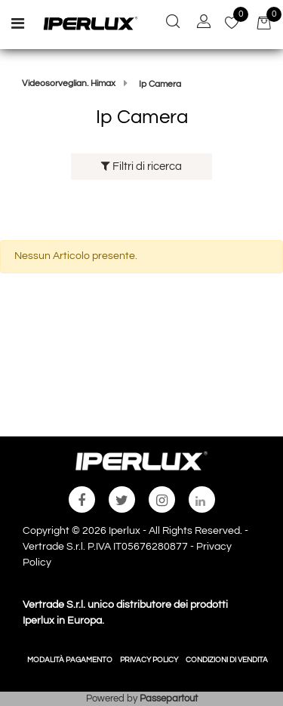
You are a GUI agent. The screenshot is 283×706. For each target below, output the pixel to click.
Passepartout (169, 698)
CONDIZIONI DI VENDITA (227, 660)
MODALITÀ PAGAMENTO (69, 660)
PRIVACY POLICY (149, 660)
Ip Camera (160, 84)
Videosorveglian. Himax (68, 83)
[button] (173, 23)
